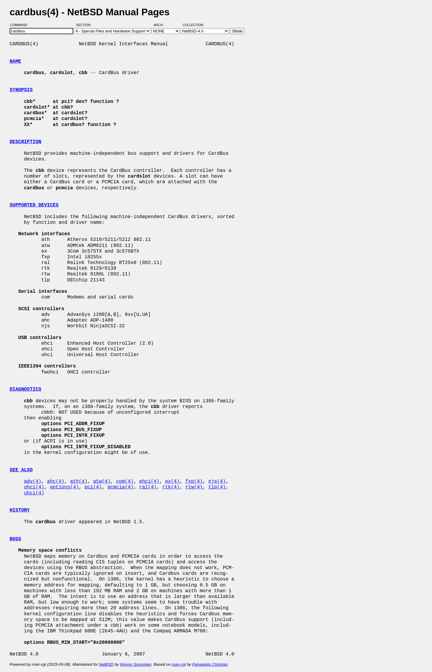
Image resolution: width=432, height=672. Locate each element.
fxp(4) (194, 481)
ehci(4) (149, 481)
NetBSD (106, 664)
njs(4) (217, 481)
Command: (21, 25)
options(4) (64, 487)
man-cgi (179, 664)
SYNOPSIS (21, 90)
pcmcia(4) (120, 487)
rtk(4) (171, 487)
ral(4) (148, 487)
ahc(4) (55, 481)
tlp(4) (217, 487)
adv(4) (32, 481)
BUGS (15, 539)
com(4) (125, 481)
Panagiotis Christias (210, 664)
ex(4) (172, 481)
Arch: (161, 25)
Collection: (193, 25)
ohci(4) (34, 487)
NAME (15, 61)
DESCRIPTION (25, 142)
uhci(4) (34, 493)
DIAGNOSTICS (25, 389)
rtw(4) (194, 487)
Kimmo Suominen (135, 664)
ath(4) (79, 481)
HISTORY (20, 510)
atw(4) (101, 481)
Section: (85, 25)
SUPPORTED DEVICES (34, 205)
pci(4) (93, 487)
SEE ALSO (21, 470)
